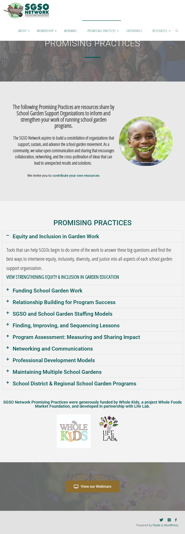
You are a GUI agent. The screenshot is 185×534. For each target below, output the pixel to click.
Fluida (156, 525)
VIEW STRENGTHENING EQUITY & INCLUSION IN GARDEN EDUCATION (62, 277)
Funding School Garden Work (47, 291)
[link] (177, 30)
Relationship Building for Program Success (64, 302)
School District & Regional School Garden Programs (74, 384)
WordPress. (171, 525)
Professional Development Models (54, 360)
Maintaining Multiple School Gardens (57, 372)
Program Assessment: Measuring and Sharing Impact (76, 337)
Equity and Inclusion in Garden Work (56, 236)
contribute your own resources (76, 175)
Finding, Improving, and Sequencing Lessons (66, 325)
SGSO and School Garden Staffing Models (62, 314)
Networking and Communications (53, 349)
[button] (92, 236)
